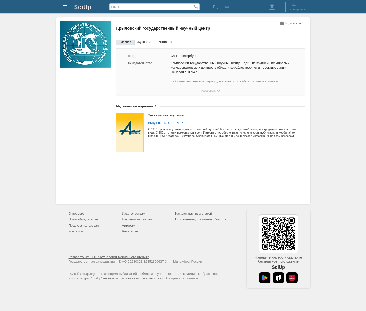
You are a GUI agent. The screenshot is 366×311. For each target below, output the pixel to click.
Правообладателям (83, 219)
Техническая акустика (166, 115)
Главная (125, 42)
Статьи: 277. (177, 123)
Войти (293, 5)
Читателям (130, 231)
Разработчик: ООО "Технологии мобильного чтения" (109, 257)
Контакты (165, 42)
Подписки (221, 7)
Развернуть (208, 90)
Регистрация (297, 9)
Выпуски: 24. (157, 123)
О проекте (76, 213)
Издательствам (133, 213)
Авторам (128, 225)
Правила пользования (86, 225)
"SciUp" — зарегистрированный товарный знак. (127, 278)
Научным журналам (137, 219)
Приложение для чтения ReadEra (201, 219)
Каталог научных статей (193, 213)
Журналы (145, 42)
